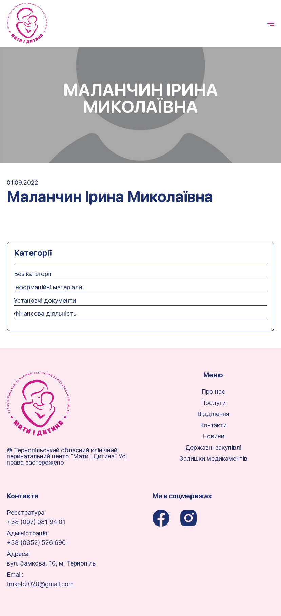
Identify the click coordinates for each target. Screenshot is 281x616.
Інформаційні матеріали (48, 287)
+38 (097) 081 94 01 (36, 522)
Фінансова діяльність (45, 314)
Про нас (213, 392)
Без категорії (32, 274)
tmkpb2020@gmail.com (40, 584)
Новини (213, 436)
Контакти (213, 425)
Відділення (213, 414)
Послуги (213, 403)
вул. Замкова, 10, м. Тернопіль (51, 563)
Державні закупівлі (213, 448)
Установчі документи (45, 300)
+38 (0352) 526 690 (36, 543)
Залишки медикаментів (213, 459)
